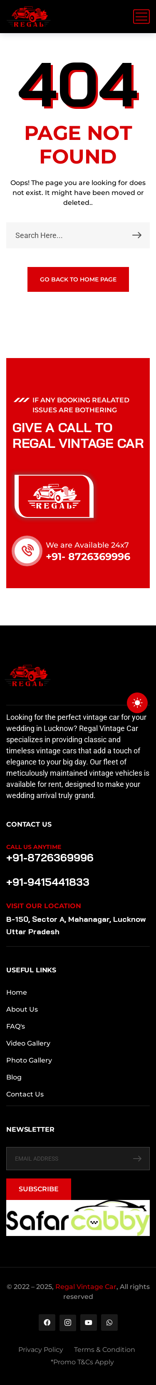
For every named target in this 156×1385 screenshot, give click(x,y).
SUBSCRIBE (39, 1189)
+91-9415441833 (47, 881)
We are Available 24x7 (87, 545)
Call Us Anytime (33, 847)
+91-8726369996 (50, 857)
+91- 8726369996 (88, 557)
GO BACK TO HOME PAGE (78, 279)
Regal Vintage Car (85, 1287)
